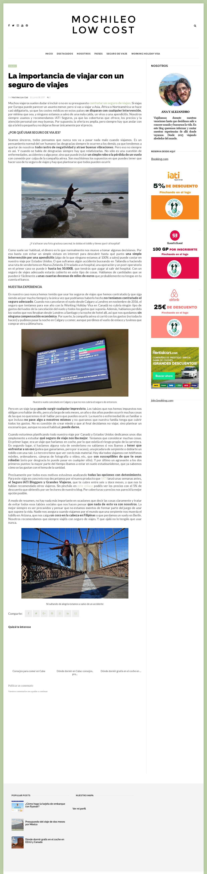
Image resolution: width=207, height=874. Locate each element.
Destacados (65, 53)
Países (98, 53)
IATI (104, 478)
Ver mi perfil (79, 808)
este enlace (85, 486)
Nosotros (83, 53)
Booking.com (159, 159)
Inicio (49, 53)
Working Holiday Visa (145, 53)
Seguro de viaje (117, 53)
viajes (12, 66)
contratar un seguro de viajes (110, 103)
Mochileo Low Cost (20, 97)
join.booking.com (162, 400)
